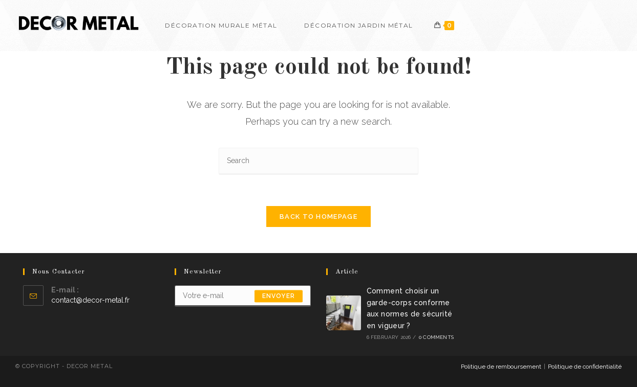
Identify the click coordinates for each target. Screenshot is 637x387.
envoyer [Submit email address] (278, 296)
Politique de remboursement (501, 366)
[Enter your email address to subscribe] (243, 296)
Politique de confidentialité (585, 366)
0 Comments (436, 337)
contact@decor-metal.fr (90, 300)
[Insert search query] (318, 161)
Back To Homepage (318, 216)
